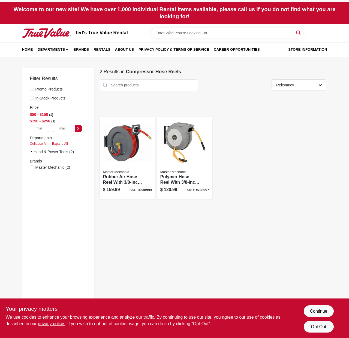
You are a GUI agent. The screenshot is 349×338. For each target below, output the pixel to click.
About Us (124, 49)
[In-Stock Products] (32, 98)
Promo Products (49, 89)
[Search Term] (227, 33)
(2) (52, 167)
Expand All (60, 144)
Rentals (102, 49)
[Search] (299, 32)
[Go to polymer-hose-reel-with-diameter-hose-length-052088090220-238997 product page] (184, 158)
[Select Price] (78, 128)
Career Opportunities (237, 49)
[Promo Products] (32, 89)
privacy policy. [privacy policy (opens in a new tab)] (51, 323)
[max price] (62, 128)
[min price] (39, 128)
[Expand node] (32, 151)
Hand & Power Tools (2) (54, 152)
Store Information (307, 49)
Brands (81, 49)
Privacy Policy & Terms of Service (174, 49)
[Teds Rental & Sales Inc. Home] (46, 33)
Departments (51, 49)
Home (27, 49)
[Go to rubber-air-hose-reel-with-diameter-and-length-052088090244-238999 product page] (127, 158)
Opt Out (318, 326)
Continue (318, 311)
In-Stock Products (50, 98)
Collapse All (38, 144)
